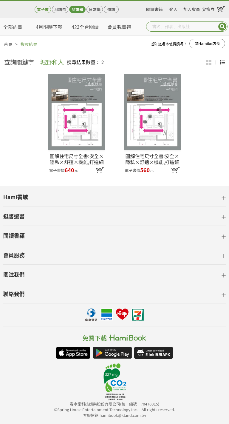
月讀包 (60, 9)
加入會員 (191, 8)
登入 (173, 8)
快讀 (111, 9)
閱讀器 (77, 9)
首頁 (8, 44)
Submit (222, 26)
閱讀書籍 (154, 8)
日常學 (94, 9)
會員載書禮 (119, 26)
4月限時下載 (49, 26)
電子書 (43, 9)
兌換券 (208, 8)
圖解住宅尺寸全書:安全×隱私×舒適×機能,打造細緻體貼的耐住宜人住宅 (76, 159)
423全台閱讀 (85, 26)
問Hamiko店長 (207, 43)
